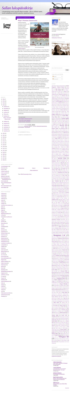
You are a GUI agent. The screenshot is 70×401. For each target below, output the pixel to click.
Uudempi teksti (21, 168)
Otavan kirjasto (4, 256)
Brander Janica (58, 108)
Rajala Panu (54, 265)
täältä (57, 34)
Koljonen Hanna (61, 191)
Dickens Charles (55, 128)
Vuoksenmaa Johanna (61, 330)
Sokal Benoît (64, 292)
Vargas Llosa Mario (64, 322)
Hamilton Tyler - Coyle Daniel (59, 145)
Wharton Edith (65, 335)
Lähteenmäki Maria (58, 218)
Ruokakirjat (3, 269)
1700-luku (3, 196)
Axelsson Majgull (59, 101)
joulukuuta (6, 106)
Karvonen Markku (62, 178)
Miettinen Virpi (59, 229)
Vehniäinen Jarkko (61, 323)
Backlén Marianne (54, 102)
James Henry (57, 166)
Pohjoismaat (3, 264)
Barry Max (66, 102)
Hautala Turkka (65, 148)
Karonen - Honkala (66, 176)
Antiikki (2, 203)
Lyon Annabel (60, 216)
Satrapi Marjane (60, 282)
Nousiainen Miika (64, 244)
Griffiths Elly (54, 141)
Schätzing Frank (62, 285)
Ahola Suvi (60, 91)
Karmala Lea (60, 176)
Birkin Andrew (55, 107)
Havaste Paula (54, 149)
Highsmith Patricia (55, 152)
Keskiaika (3, 236)
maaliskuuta (6, 127)
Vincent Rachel (65, 328)
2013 (4, 146)
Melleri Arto (61, 226)
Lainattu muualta (4, 171)
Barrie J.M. (61, 102)
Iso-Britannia (3, 226)
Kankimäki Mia (57, 175)
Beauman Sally (65, 104)
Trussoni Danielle (58, 313)
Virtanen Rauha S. (63, 329)
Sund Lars (65, 298)
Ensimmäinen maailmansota (6, 216)
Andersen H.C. (57, 95)
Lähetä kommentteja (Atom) (26, 174)
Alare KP (66, 92)
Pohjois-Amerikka (4, 261)
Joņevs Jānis (54, 171)
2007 (4, 158)
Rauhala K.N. (54, 268)
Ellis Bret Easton (54, 134)
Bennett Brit (60, 105)
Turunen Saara (64, 315)
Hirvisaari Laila (54, 155)
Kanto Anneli (64, 175)
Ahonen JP (66, 91)
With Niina (56, 338)
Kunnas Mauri (59, 196)
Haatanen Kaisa (60, 144)
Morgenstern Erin (54, 238)
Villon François (62, 326)
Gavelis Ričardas (65, 138)
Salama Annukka (57, 279)
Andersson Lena (64, 95)
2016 (4, 140)
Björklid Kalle (62, 107)
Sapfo (67, 281)
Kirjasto (2, 169)
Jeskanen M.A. (57, 168)
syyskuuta (6, 112)
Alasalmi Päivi (54, 94)
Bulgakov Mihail (55, 114)
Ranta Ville (66, 265)
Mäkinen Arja (67, 241)
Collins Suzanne (65, 121)
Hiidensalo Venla (62, 152)
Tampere (2, 278)
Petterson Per (55, 259)
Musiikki (3, 253)
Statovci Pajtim (65, 296)
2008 (4, 156)
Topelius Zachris (63, 312)
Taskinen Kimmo (62, 305)
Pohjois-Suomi (4, 263)
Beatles (2, 208)
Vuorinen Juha (59, 332)
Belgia (2, 210)
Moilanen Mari (61, 232)
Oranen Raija (66, 251)
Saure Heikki (67, 282)
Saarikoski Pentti (61, 278)
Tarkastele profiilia (57, 37)
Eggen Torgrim (58, 131)
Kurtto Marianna (64, 198)
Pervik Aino (67, 258)
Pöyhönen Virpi (57, 264)
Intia (2, 224)
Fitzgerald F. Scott (61, 137)
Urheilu (2, 286)
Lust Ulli (54, 216)
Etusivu (33, 168)
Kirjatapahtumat (4, 239)
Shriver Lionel (62, 286)
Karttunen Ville (55, 178)
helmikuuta (6, 129)
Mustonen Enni (61, 241)
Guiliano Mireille (55, 142)
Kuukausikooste (4, 241)
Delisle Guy (55, 124)
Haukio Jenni (59, 148)
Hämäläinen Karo (64, 161)
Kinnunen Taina (54, 188)
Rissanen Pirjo (54, 272)
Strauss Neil (54, 298)
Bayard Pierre (54, 104)
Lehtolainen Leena (56, 206)
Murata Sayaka (54, 241)
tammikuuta (6, 130)
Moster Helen (57, 239)
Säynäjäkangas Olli (61, 301)
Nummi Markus (60, 245)
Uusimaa (2, 288)
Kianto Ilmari (67, 185)
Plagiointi (3, 259)
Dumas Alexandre (63, 129)
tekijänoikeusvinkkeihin (56, 356)
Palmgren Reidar (66, 255)
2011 (4, 150)
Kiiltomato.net (56, 382)
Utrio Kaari (54, 321)
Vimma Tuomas (58, 328)
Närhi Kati (55, 248)
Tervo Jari (63, 306)
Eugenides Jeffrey (54, 135)
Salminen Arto (61, 281)
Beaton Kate (59, 104)
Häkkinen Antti (65, 159)
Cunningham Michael (60, 122)
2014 (4, 144)
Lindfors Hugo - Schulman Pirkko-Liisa (58, 209)
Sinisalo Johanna (55, 289)
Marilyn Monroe (4, 251)
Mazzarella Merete (65, 225)
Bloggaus (3, 211)
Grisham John (67, 141)
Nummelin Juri (54, 245)
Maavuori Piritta (65, 218)
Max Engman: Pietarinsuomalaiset (25, 118)
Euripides (60, 135)
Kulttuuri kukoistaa (57, 372)
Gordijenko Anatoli (55, 139)
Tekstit (54, 76)
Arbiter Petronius (61, 98)
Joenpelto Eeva (65, 168)
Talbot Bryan (56, 302)
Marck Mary (54, 223)
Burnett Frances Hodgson (64, 114)
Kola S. (56, 191)
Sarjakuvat (3, 273)
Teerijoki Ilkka (57, 306)
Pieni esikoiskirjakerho (5, 185)
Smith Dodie (64, 291)
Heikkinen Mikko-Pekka (56, 151)
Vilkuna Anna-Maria (55, 326)
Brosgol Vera (58, 112)
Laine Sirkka (58, 202)
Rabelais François (65, 264)
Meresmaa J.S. (65, 228)
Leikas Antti (63, 206)
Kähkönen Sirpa (55, 199)
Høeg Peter (63, 162)
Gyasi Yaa (66, 142)
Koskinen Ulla (54, 195)
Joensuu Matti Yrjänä (56, 169)
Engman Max (60, 134)
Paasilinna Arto (56, 254)
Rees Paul (60, 269)
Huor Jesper (54, 158)
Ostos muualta (4, 181)
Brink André (63, 109)
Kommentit (55, 79)
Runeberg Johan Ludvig (55, 275)
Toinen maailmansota (5, 281)
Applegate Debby (54, 98)
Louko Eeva (53, 213)
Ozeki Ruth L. (60, 252)
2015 (4, 142)
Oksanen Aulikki (58, 249)
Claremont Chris (65, 119)
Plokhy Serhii (55, 261)
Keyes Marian (60, 185)
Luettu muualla (4, 172)
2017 (4, 139)
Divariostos (3, 167)
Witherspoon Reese (62, 338)
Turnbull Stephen (65, 313)
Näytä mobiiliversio (34, 170)
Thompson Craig (65, 309)
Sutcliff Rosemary (66, 299)
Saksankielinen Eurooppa (6, 271)
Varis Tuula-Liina (54, 323)
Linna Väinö (60, 212)
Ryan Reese (63, 275)
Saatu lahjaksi (3, 187)
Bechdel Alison (54, 105)
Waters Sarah (63, 333)
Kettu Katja (54, 185)
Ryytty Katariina (58, 276)
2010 (4, 152)
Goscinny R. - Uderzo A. (63, 139)
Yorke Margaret (57, 340)
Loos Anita (66, 212)
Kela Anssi (65, 181)
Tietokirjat (3, 279)
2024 (4, 102)
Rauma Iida (66, 268)
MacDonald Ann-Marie (56, 219)
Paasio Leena (63, 254)
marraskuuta (6, 108)
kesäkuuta (6, 121)
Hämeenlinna (3, 223)
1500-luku (3, 193)
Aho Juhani (58, 90)
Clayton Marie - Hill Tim (56, 121)
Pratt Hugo (61, 261)
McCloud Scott (54, 226)
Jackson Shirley (57, 165)
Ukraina (2, 284)
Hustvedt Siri (54, 159)
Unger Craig (58, 318)
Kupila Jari (66, 196)
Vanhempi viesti (46, 168)
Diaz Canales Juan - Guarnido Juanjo (59, 127)
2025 (4, 101)
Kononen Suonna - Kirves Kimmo (58, 192)
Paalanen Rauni (66, 252)
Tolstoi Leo (56, 312)
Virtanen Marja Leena (55, 329)
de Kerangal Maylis (61, 341)
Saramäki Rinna (54, 282)
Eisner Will (54, 132)
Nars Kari (61, 242)
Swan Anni (54, 301)
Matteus (59, 225)
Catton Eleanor (58, 118)
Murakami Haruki (65, 239)
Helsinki (2, 221)
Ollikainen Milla (54, 251)
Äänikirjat (3, 296)
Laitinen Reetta (64, 202)
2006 (4, 159)
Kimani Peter (60, 186)
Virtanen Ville (54, 330)
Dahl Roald (67, 122)
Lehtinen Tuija (66, 205)
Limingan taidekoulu (64, 208)
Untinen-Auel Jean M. (56, 319)
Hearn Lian (59, 149)
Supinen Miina (54, 299)
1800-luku (3, 198)
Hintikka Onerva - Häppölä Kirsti (61, 154)
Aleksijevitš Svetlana (62, 94)
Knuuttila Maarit (55, 189)
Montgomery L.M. (59, 235)
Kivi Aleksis (67, 188)
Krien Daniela (60, 195)
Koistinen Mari (62, 189)
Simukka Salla (65, 288)
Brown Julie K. (64, 112)
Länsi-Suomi (3, 249)
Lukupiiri (3, 246)
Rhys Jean (57, 271)
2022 (4, 133)
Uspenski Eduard (65, 319)
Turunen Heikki (55, 315)
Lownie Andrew (59, 213)
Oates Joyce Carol (62, 248)
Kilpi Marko (55, 186)
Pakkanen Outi (59, 255)
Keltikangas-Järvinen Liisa (63, 182)
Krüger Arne (66, 195)
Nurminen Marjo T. (28, 126)
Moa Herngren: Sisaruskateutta (59, 374)
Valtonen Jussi (57, 322)
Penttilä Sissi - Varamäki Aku (59, 258)
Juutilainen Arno (65, 171)
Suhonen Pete (60, 298)
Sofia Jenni (58, 292)
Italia (2, 228)
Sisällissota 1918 (4, 274)
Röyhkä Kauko (65, 276)
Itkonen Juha (63, 164)
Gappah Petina (57, 138)
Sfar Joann (56, 286)
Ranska (2, 266)
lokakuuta (6, 110)
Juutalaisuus (3, 231)
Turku (2, 283)
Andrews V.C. (54, 97)
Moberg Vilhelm (55, 232)
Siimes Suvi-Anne (59, 288)
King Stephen (66, 186)
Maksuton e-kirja (4, 176)
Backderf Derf (65, 101)
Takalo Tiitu (67, 301)
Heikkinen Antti (65, 149)
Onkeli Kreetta (60, 251)
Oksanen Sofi (65, 249)
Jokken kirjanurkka (57, 362)
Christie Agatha (65, 118)
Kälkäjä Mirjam (62, 199)
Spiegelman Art (65, 295)
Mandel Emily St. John (64, 222)
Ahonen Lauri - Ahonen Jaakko (57, 92)
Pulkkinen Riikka (55, 262)
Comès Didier (54, 122)
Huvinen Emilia (59, 159)
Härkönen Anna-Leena (55, 162)
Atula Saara (67, 98)
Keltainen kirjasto (4, 233)
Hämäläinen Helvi (55, 161)
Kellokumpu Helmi (55, 182)
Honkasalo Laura (60, 155)
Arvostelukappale (4, 166)
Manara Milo (57, 222)
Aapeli (58, 85)
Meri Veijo (53, 229)
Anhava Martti (60, 97)
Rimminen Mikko (64, 271)
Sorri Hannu (59, 295)
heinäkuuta (6, 116)
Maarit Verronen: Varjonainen (24, 121)
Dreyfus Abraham (55, 129)
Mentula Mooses (58, 228)
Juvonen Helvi (54, 172)
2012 (4, 148)
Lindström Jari (54, 212)
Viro (2, 291)
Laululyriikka (3, 244)
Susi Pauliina (60, 299)
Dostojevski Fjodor (64, 128)
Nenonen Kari (67, 242)
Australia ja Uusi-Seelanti (6, 205)
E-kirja (2, 215)
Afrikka (2, 201)
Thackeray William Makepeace (60, 308)
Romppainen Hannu (61, 272)
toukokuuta (6, 123)
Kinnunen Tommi (60, 188)
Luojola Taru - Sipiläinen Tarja (64, 215)
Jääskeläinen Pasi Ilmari (62, 172)
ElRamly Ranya (59, 132)
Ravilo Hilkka (54, 269)
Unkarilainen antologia (64, 318)
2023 (4, 104)
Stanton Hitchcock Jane (56, 296)
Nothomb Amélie (56, 244)
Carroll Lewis (62, 117)
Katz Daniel (62, 179)
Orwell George (54, 252)
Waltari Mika (55, 333)
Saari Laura (53, 278)
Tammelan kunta (64, 302)
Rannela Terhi (60, 265)
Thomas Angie (58, 309)
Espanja (2, 219)
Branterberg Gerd (65, 108)
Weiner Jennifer (58, 335)
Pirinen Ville (67, 259)
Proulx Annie (67, 261)
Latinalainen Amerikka (5, 243)
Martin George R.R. (61, 223)
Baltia (2, 206)
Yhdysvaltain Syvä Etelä (5, 292)
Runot (2, 268)
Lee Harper (60, 205)
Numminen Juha (66, 245)
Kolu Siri (67, 191)
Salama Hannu (65, 279)
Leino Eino (57, 208)
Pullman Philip (62, 262)
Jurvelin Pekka (59, 171)
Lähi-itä (2, 248)
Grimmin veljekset (60, 141)
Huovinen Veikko (62, 158)
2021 (4, 135)
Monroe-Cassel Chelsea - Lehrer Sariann (62, 233)
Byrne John (53, 115)
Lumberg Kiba (55, 215)
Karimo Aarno (54, 176)
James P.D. (63, 166)
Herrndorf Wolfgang (64, 151)
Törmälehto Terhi (55, 316)
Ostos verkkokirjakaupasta (6, 182)
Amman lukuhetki (57, 367)
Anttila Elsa (66, 97)
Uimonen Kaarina (62, 316)
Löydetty (3, 174)
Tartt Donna (55, 305)
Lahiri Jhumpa (61, 201)
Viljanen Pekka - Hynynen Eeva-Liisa (62, 325)
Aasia (2, 200)
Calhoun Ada (59, 115)
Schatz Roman (56, 285)
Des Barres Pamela (63, 124)
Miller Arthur (65, 229)
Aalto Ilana (53, 85)
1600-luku (3, 195)
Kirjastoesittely (4, 238)
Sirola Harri (62, 289)
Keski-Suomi (3, 234)
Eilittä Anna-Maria (65, 131)
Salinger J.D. (54, 281)
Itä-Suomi (3, 229)
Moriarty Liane (61, 238)
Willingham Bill (64, 337)
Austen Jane (63, 100)
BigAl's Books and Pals (58, 377)
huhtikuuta (6, 125)
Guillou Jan (61, 142)
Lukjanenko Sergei (66, 213)
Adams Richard (57, 88)
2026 (4, 99)
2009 (4, 154)
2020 (4, 137)
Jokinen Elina (65, 169)
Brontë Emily (58, 111)
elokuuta (5, 114)
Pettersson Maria (60, 259)
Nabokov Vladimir (56, 242)
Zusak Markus (64, 340)
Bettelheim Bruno (66, 105)
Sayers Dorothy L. (64, 284)
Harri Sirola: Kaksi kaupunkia (24, 120)
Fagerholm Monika (66, 135)
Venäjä (2, 289)
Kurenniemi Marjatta (55, 198)
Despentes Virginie (55, 125)
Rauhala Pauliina (60, 268)
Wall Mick (65, 332)
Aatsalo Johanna (62, 85)
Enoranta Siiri (66, 134)
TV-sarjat (3, 276)
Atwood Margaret (56, 100)
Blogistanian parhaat (5, 213)
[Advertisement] (37, 397)
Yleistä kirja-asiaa (4, 294)
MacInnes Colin (65, 219)
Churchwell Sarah (57, 119)
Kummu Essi (54, 196)
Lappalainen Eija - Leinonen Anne (57, 203)
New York (3, 254)
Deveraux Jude (63, 125)
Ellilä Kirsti (66, 132)
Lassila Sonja (55, 205)
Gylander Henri (54, 144)
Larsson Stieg (66, 203)
